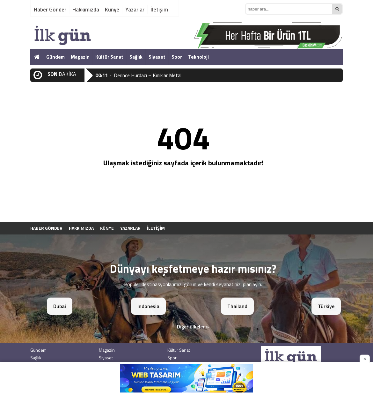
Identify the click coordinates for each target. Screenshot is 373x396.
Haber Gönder (50, 9)
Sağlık (136, 57)
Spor (177, 57)
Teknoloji (198, 57)
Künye (112, 9)
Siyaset (157, 57)
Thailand (237, 306)
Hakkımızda (85, 9)
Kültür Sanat (109, 57)
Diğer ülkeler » (193, 326)
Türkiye (326, 306)
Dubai (59, 306)
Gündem (55, 57)
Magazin (80, 57)
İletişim (159, 9)
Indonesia (148, 306)
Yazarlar (134, 9)
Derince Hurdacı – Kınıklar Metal (147, 75)
